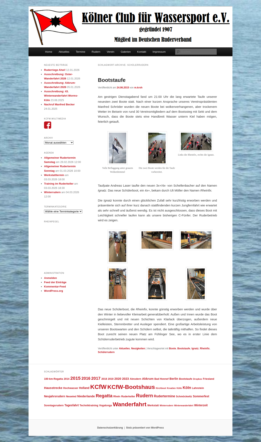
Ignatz (195, 348)
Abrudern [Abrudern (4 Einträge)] (135, 378)
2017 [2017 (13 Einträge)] (96, 378)
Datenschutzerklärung (110, 427)
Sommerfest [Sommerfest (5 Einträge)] (201, 396)
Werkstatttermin (54, 175)
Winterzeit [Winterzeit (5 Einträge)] (201, 405)
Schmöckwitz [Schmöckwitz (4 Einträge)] (184, 396)
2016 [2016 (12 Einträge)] (85, 378)
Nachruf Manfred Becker (59, 104)
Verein (110, 51)
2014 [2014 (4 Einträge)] (67, 378)
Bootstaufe (112, 80)
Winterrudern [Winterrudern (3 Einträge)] (166, 405)
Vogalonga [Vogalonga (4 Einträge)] (105, 405)
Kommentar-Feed (55, 286)
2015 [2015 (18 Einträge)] (75, 378)
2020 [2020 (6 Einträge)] (117, 378)
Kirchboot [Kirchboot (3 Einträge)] (161, 388)
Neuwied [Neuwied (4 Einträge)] (71, 396)
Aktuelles (64, 51)
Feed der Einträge (55, 282)
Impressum (159, 51)
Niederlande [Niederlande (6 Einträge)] (86, 396)
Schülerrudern (106, 352)
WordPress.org (53, 290)
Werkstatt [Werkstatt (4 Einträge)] (153, 405)
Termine (80, 51)
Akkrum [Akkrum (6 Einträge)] (148, 378)
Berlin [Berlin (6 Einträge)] (173, 378)
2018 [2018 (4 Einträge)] (104, 378)
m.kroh (138, 87)
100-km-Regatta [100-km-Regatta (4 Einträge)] (53, 378)
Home (48, 51)
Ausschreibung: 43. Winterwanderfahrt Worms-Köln (61, 95)
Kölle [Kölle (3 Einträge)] (179, 388)
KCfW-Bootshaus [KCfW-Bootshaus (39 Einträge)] (131, 387)
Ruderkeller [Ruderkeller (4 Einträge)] (128, 396)
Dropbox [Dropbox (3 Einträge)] (197, 379)
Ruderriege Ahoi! (54, 69)
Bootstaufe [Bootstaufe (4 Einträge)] (185, 378)
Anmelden (50, 277)
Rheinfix (204, 348)
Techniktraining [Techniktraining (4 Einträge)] (89, 405)
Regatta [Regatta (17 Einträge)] (104, 395)
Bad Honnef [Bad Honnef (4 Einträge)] (161, 378)
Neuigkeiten (138, 348)
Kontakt (141, 51)
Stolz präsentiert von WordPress (145, 427)
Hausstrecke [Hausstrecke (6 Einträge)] (53, 388)
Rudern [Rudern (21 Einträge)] (144, 395)
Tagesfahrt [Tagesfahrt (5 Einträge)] (71, 405)
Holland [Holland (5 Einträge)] (84, 388)
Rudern (96, 51)
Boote (172, 348)
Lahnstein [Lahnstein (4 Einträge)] (198, 388)
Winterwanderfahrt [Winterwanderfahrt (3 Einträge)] (183, 405)
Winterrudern (52, 192)
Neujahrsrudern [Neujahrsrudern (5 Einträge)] (54, 396)
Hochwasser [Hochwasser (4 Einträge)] (70, 388)
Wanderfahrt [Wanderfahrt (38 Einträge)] (129, 404)
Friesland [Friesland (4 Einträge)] (208, 378)
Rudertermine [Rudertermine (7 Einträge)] (164, 396)
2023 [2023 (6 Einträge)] (125, 378)
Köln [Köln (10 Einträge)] (187, 387)
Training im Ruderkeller (59, 183)
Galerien (126, 51)
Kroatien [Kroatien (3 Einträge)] (171, 388)
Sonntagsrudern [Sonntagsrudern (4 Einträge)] (54, 405)
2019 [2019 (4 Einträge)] (111, 378)
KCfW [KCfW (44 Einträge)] (98, 386)
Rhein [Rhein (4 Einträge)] (117, 396)
